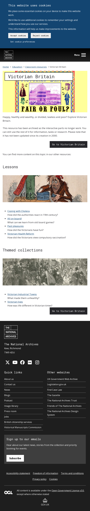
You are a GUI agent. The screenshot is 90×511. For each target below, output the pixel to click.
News (7, 389)
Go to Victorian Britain (68, 144)
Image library (11, 405)
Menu (80, 54)
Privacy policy (39, 479)
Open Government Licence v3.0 (68, 490)
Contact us (9, 384)
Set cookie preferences (22, 41)
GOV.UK (45, 502)
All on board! (14, 218)
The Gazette (53, 395)
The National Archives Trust (62, 400)
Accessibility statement (18, 473)
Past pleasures (15, 226)
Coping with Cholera (18, 211)
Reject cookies (41, 35)
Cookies (53, 479)
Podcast (8, 400)
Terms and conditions (72, 473)
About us (9, 379)
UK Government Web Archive (62, 379)
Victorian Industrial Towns (22, 294)
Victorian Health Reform (20, 233)
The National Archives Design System (62, 413)
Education (17, 66)
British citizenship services (18, 422)
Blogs (7, 395)
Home (6, 66)
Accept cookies (18, 35)
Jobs (6, 416)
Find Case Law (54, 389)
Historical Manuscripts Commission (22, 427)
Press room (10, 411)
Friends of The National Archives (64, 405)
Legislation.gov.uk (56, 384)
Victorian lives (15, 301)
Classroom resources (36, 66)
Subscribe (15, 458)
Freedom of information (45, 473)
